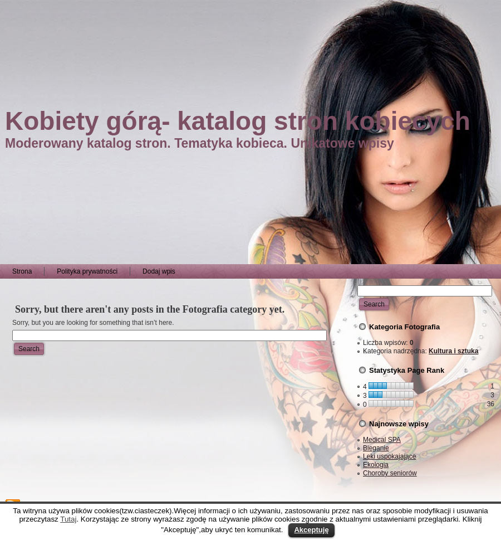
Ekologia (376, 465)
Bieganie (376, 448)
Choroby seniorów (390, 473)
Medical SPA (382, 440)
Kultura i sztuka (453, 351)
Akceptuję (311, 530)
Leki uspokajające (389, 456)
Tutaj (68, 519)
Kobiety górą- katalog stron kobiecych (237, 120)
